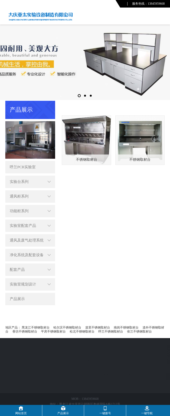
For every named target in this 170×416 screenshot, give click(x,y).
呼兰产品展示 (131, 104)
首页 (115, 104)
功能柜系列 (30, 211)
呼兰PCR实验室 (23, 167)
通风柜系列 (30, 196)
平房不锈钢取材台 (53, 331)
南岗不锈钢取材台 (126, 327)
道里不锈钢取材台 (97, 327)
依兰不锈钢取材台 (139, 331)
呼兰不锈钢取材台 (110, 331)
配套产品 (30, 269)
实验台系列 (30, 182)
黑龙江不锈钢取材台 (36, 327)
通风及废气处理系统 (30, 240)
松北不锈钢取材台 (82, 331)
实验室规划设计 (30, 284)
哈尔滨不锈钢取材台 (67, 327)
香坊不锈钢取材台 (24, 331)
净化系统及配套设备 (30, 255)
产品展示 (17, 299)
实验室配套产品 (30, 226)
